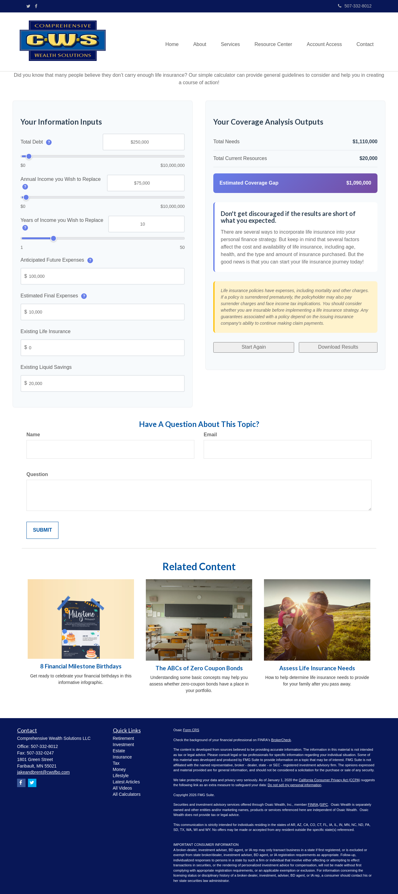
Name (33, 434)
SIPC (324, 804)
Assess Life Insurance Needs (317, 668)
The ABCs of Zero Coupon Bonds (199, 668)
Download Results (337, 346)
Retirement (123, 738)
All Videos (122, 788)
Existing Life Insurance (46, 331)
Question (37, 474)
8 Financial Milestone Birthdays (81, 666)
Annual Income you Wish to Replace (61, 183)
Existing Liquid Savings (46, 367)
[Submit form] (42, 530)
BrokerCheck (281, 740)
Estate (119, 750)
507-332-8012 (355, 5)
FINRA (313, 804)
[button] (195, 42)
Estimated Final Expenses (54, 295)
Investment (123, 744)
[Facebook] (36, 6)
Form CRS (191, 730)
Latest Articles (126, 781)
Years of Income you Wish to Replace (62, 224)
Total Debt (36, 142)
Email (210, 434)
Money (119, 769)
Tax (116, 763)
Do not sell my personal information (294, 785)
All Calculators (127, 794)
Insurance (122, 756)
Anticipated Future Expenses (57, 260)
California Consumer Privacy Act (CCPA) (329, 780)
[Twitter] (28, 6)
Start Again (253, 346)
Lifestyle (121, 775)
